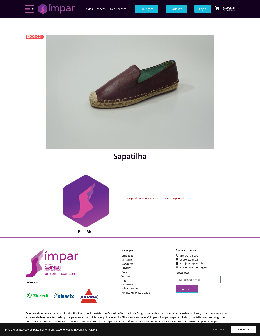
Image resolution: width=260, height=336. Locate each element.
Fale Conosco (118, 9)
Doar (124, 272)
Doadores (127, 264)
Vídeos (101, 9)
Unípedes (127, 255)
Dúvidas (88, 9)
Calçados (127, 259)
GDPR (93, 329)
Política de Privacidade (135, 292)
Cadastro (127, 284)
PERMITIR (243, 329)
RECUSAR (218, 329)
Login (124, 280)
